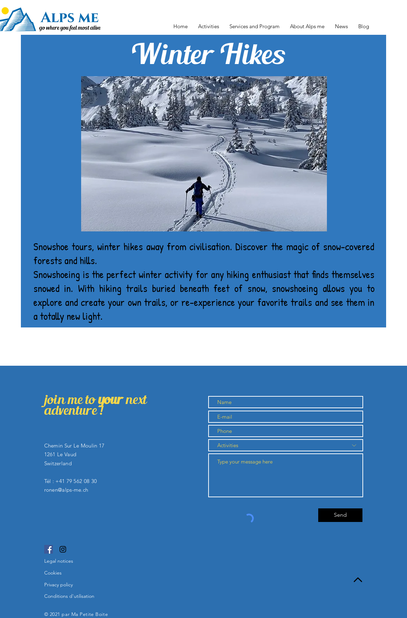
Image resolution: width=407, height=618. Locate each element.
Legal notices (58, 561)
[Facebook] (48, 549)
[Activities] (285, 445)
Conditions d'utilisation (69, 596)
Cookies (53, 573)
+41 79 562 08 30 (76, 481)
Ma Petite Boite (90, 614)
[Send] (340, 515)
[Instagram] (62, 549)
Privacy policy (58, 584)
